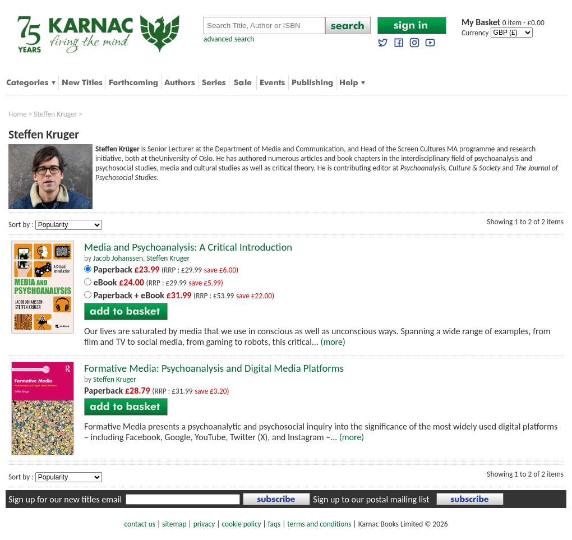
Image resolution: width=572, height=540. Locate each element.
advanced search (229, 39)
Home (17, 114)
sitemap (174, 524)
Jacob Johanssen (118, 258)
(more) (333, 341)
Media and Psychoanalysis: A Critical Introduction (188, 247)
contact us (139, 524)
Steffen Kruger (55, 114)
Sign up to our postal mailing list (371, 499)
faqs (274, 524)
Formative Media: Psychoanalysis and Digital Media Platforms (214, 368)
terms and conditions (319, 524)
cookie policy (241, 524)
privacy (204, 524)
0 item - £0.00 (503, 22)
